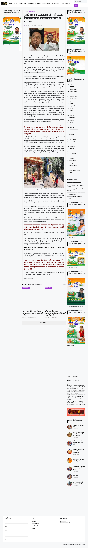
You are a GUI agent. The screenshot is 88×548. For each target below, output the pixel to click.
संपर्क (10, 3)
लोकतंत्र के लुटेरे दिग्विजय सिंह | (74, 183)
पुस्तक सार (70, 118)
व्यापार (69, 173)
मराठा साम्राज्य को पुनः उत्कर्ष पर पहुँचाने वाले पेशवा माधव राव (76, 193)
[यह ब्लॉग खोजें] (80, 1)
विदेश (69, 125)
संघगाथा (70, 122)
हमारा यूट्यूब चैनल (65, 3)
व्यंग (69, 168)
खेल (69, 151)
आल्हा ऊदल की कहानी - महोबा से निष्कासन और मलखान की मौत (78, 434)
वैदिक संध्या (75, 476)
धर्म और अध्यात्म (46, 3)
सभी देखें (64, 284)
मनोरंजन (70, 127)
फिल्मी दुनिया (71, 161)
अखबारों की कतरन (72, 130)
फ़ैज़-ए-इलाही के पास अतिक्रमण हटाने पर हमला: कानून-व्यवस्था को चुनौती (32, 313)
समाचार (70, 87)
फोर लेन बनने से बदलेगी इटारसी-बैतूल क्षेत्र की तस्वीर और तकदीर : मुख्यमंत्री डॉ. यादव (76, 391)
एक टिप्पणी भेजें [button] (43, 322)
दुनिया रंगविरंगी (71, 142)
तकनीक (70, 113)
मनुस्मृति (70, 163)
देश (69, 101)
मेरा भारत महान (32, 3)
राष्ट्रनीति (70, 120)
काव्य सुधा (70, 115)
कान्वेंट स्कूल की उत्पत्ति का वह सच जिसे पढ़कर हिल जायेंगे (79, 468)
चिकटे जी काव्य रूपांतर (73, 170)
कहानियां (70, 134)
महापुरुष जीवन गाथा (73, 106)
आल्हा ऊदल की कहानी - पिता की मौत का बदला (78, 483)
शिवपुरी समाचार (72, 91)
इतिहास (39, 3)
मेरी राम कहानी (71, 153)
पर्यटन (69, 156)
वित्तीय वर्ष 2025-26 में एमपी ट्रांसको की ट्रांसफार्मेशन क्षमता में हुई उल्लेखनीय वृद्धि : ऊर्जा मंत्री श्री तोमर (76, 402)
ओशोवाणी (70, 158)
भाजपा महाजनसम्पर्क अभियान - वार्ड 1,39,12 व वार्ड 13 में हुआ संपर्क (78, 459)
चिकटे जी (70, 149)
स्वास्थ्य (70, 144)
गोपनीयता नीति (35, 524)
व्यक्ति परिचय (71, 139)
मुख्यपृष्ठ (25, 11)
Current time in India (72, 376)
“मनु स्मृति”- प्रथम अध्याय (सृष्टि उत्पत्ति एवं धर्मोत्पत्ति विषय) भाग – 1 (78, 451)
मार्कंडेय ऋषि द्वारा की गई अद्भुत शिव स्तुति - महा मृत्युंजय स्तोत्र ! (78, 442)
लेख (25, 3)
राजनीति (70, 108)
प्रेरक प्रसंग (70, 111)
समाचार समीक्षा (55, 3)
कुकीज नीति (35, 526)
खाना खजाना (71, 146)
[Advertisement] (76, 360)
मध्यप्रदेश (70, 94)
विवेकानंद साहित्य (72, 165)
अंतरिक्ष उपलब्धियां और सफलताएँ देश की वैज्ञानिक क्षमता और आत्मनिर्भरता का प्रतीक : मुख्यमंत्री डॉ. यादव (76, 396)
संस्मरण (21, 3)
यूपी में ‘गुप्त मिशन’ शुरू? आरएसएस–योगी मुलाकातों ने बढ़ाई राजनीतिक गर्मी (55, 313)
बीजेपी (69, 132)
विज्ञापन (15, 3)
